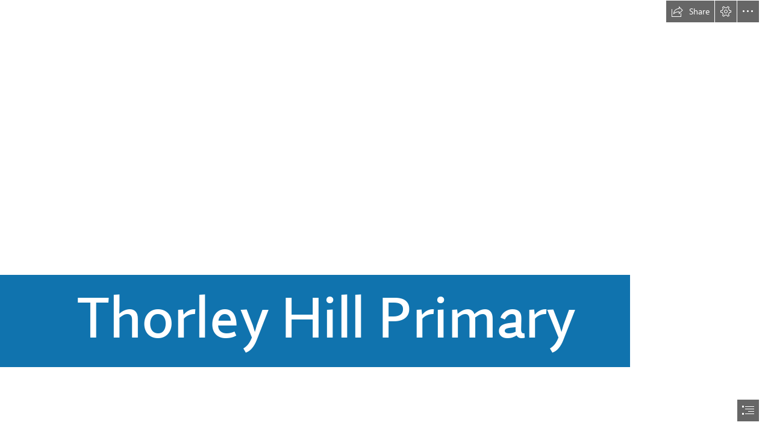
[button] (690, 11)
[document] (385, 217)
